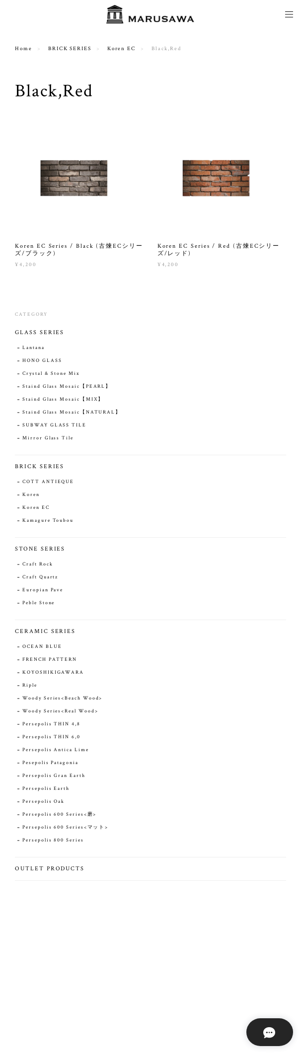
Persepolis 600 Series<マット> (65, 827)
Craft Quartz (40, 577)
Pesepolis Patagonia (50, 763)
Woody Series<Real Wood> (60, 711)
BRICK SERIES (69, 48)
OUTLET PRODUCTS (49, 868)
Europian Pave (42, 590)
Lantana (33, 348)
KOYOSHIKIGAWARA (53, 672)
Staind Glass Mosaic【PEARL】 (66, 386)
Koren (31, 495)
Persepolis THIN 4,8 (51, 724)
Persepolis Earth (46, 788)
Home (23, 48)
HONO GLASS (42, 360)
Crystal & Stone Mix (50, 373)
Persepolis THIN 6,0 (51, 737)
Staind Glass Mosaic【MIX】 (63, 399)
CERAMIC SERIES (45, 631)
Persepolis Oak (43, 801)
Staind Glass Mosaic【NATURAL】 (71, 412)
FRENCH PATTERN (49, 659)
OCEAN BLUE (42, 646)
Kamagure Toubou (48, 520)
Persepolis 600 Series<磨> (59, 814)
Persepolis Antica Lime (55, 750)
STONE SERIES (40, 549)
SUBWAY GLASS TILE (54, 425)
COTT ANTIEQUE (48, 482)
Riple (29, 685)
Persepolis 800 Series (52, 840)
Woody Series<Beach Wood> (62, 698)
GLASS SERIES (39, 332)
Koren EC (121, 48)
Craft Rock (37, 564)
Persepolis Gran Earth (53, 776)
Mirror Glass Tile (48, 438)
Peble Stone (38, 603)
